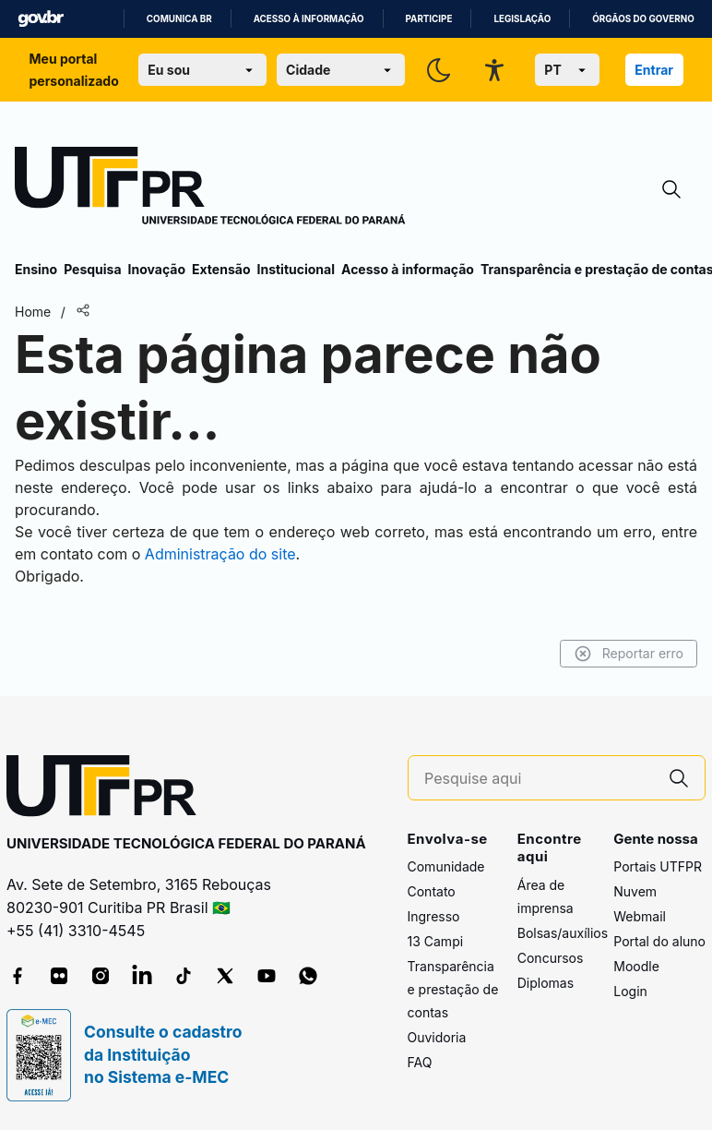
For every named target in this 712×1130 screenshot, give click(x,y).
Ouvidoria (437, 1037)
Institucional (295, 269)
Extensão (221, 269)
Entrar (654, 70)
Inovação (156, 269)
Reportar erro (628, 653)
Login (630, 991)
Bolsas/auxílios (562, 933)
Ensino (36, 269)
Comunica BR (179, 19)
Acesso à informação (309, 19)
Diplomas (545, 983)
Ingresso (434, 916)
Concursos (550, 958)
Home (33, 311)
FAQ (420, 1062)
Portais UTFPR (657, 866)
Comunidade (446, 866)
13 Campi (436, 941)
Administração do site (220, 554)
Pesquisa (92, 269)
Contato (432, 891)
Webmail (639, 916)
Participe (429, 19)
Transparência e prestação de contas (453, 989)
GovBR (41, 19)
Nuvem (635, 891)
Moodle (636, 966)
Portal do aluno (659, 941)
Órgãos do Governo (643, 19)
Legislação (522, 19)
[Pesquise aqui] (538, 778)
